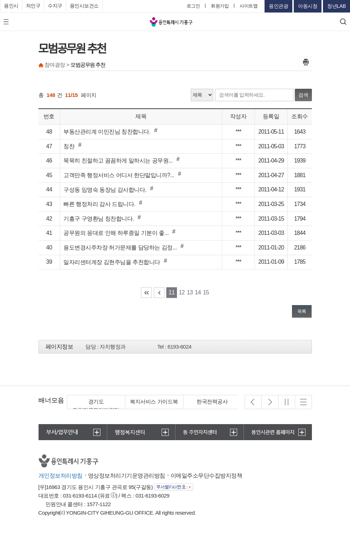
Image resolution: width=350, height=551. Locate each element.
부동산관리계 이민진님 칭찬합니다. (106, 132)
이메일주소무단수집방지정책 (206, 476)
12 (182, 292)
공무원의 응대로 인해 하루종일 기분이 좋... (115, 233)
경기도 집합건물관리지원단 (96, 405)
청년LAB (336, 6)
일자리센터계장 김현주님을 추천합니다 (111, 262)
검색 (303, 95)
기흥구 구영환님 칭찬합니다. (98, 219)
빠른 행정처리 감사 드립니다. (99, 204)
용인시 (11, 6)
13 (190, 292)
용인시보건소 (84, 6)
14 (198, 292)
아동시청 (307, 6)
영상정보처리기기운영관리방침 (126, 476)
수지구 (55, 6)
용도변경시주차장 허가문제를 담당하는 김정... (120, 247)
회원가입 (220, 6)
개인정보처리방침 (60, 476)
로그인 (193, 6)
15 (206, 292)
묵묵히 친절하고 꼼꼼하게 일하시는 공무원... (118, 161)
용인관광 (278, 6)
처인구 (33, 6)
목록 (301, 311)
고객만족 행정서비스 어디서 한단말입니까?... (118, 175)
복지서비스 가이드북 (154, 401)
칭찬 (68, 146)
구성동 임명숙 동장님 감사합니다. (104, 190)
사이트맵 (248, 6)
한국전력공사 (212, 401)
